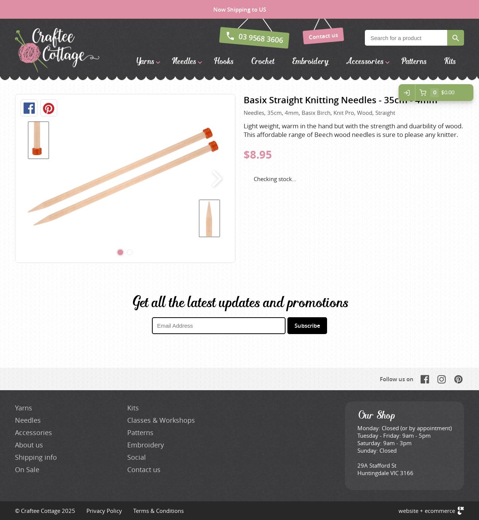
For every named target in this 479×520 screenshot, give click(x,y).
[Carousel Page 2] (129, 252)
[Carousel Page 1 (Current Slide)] (120, 252)
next (215, 178)
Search (455, 38)
